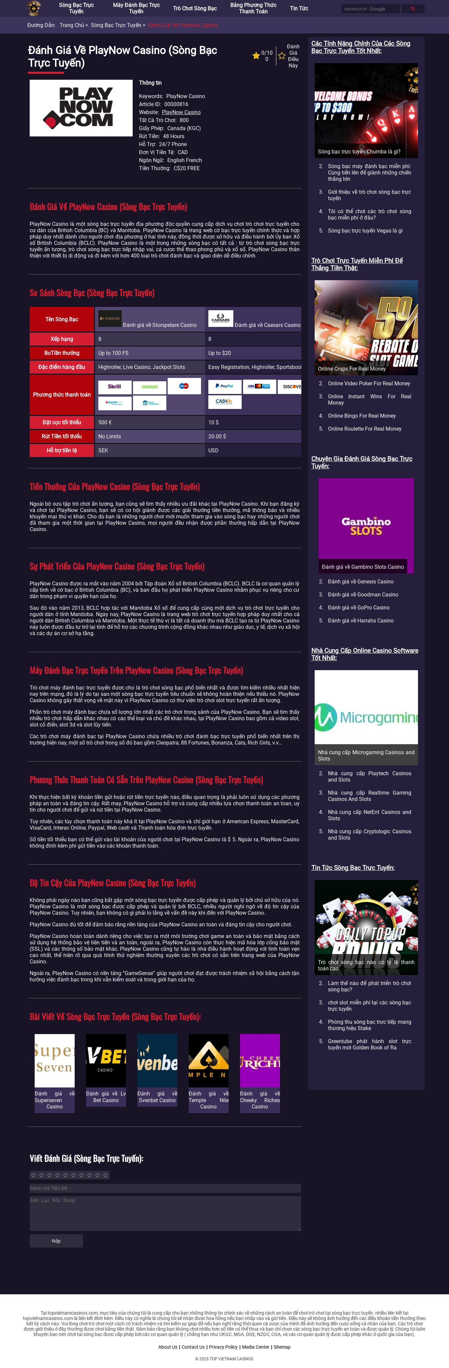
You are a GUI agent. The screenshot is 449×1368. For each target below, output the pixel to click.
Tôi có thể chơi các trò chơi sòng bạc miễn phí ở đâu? (369, 214)
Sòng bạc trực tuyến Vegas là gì (365, 230)
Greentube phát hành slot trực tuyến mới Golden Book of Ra (369, 1044)
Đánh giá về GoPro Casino (359, 607)
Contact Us (193, 1347)
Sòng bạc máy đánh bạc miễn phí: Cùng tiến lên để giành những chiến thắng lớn (369, 172)
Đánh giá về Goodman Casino (363, 594)
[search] (370, 9)
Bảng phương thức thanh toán (253, 8)
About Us (167, 1347)
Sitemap (282, 1347)
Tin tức (299, 8)
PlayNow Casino (181, 112)
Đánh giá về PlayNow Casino (183, 25)
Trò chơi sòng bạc (195, 8)
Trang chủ (72, 25)
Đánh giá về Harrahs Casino (361, 620)
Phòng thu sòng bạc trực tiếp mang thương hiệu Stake (369, 1025)
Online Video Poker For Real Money (369, 383)
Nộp (56, 1241)
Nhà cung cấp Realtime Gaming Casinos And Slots (369, 796)
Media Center (255, 1347)
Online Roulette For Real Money (365, 429)
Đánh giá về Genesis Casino (361, 581)
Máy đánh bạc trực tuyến (136, 8)
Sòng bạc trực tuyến (76, 8)
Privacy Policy (223, 1347)
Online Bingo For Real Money (362, 416)
